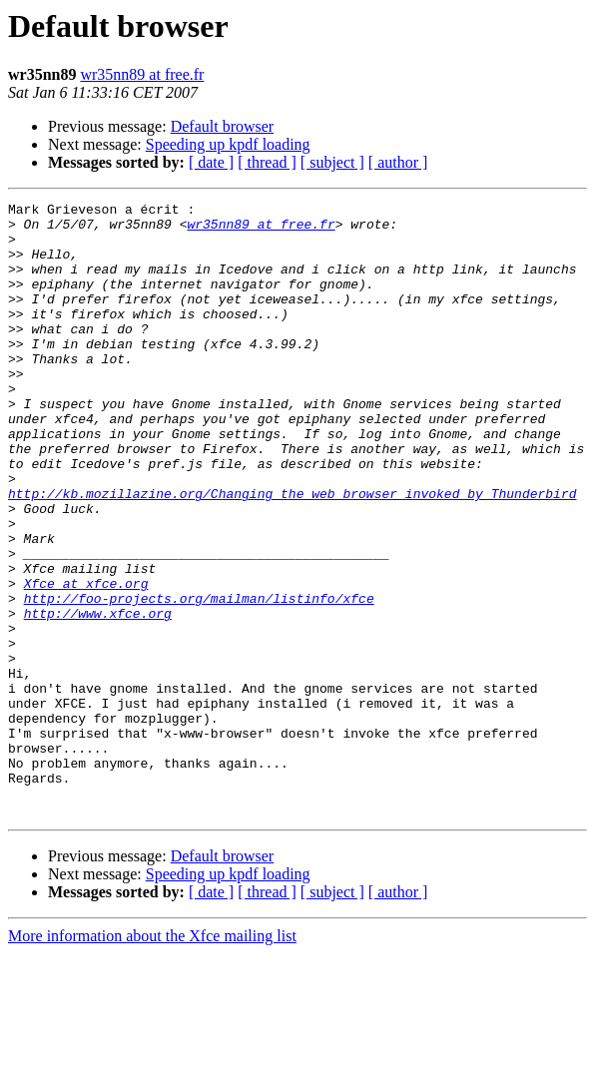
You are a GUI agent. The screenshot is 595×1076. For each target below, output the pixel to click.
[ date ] (211, 162)
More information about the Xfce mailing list (152, 1058)
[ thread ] (267, 162)
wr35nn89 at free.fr (142, 74)
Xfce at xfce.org (86, 661)
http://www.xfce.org (98, 697)
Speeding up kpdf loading (228, 144)
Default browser (223, 126)
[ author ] (398, 162)
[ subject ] (332, 162)
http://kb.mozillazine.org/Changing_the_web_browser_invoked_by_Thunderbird (292, 553)
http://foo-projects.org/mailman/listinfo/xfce (199, 679)
